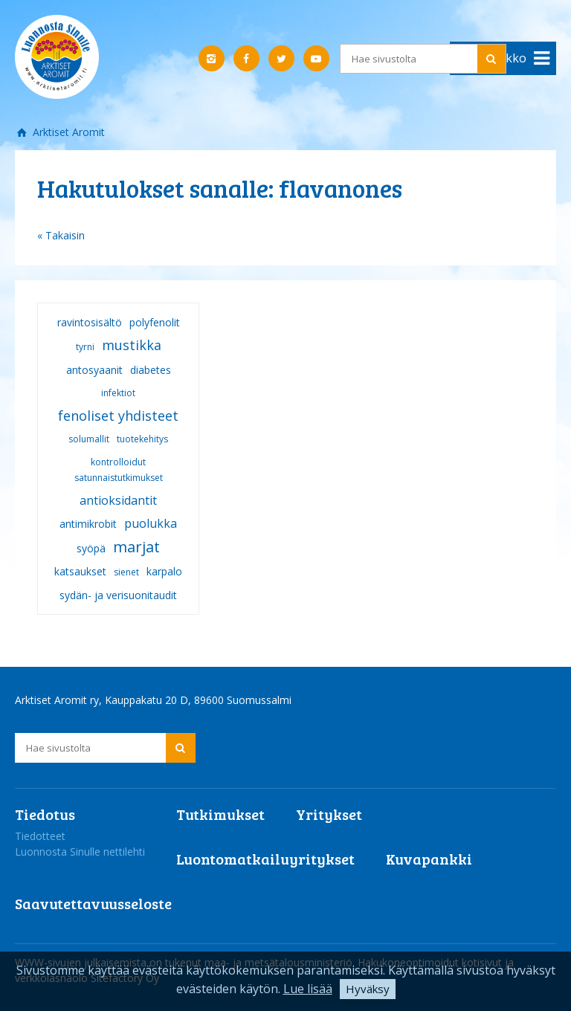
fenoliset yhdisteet (118, 415)
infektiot (118, 393)
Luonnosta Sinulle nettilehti (80, 851)
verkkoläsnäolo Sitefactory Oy (87, 978)
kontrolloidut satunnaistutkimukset (118, 470)
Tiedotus (45, 814)
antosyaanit (94, 370)
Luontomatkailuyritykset (265, 858)
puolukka (150, 523)
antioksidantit (118, 500)
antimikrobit (88, 524)
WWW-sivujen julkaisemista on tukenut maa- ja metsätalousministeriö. (186, 962)
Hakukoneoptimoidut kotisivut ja (436, 962)
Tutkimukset (220, 814)
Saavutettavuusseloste (93, 903)
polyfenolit (154, 322)
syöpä (91, 548)
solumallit (88, 439)
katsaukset (80, 571)
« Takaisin (61, 235)
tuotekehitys (142, 439)
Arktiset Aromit (67, 132)
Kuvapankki (429, 858)
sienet (126, 572)
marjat (136, 547)
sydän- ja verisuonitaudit (118, 595)
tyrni (85, 346)
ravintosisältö (89, 322)
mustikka (131, 345)
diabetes (150, 370)
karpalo (164, 571)
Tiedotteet (40, 836)
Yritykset (329, 814)
